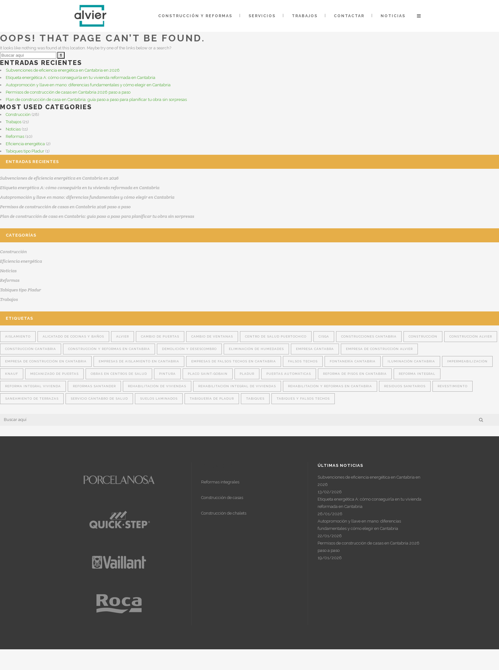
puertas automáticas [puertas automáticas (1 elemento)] (288, 373)
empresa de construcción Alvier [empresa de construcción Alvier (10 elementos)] (379, 349)
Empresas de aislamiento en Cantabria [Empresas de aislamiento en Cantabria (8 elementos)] (139, 361)
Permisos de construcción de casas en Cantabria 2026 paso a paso (68, 92)
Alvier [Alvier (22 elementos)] (122, 336)
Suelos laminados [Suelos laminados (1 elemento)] (159, 398)
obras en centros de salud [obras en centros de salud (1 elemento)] (119, 373)
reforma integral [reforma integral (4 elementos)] (417, 373)
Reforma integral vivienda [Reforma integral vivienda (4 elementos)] (33, 386)
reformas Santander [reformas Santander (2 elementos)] (94, 386)
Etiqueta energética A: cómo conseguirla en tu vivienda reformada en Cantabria (80, 77)
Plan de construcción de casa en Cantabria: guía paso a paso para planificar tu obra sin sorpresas (96, 99)
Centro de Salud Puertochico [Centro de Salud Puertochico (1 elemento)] (275, 336)
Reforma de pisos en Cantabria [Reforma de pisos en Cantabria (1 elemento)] (355, 373)
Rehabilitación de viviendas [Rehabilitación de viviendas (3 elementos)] (157, 386)
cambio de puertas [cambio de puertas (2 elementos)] (160, 336)
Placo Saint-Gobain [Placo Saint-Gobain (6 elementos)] (208, 373)
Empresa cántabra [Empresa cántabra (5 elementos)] (315, 349)
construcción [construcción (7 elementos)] (423, 336)
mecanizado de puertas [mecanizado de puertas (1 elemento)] (54, 373)
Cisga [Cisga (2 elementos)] (324, 336)
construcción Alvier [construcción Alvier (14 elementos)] (470, 336)
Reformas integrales (220, 482)
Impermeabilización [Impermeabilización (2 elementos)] (467, 361)
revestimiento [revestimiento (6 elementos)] (452, 386)
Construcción (18, 114)
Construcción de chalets (223, 513)
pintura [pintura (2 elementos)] (167, 373)
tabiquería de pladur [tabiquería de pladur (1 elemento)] (212, 398)
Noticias (13, 129)
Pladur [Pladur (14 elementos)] (247, 373)
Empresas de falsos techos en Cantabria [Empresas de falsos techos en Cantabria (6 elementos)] (233, 361)
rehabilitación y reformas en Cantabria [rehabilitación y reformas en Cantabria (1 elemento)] (330, 386)
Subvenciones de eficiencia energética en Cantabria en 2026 (63, 70)
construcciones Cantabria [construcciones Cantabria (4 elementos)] (369, 336)
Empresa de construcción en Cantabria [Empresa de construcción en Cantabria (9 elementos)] (46, 361)
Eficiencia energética (25, 143)
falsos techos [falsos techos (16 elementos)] (303, 361)
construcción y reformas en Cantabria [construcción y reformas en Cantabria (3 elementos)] (109, 349)
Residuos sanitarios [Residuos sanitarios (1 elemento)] (404, 386)
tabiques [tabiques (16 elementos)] (255, 398)
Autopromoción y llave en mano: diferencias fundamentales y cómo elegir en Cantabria (88, 84)
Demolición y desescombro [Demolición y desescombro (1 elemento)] (189, 349)
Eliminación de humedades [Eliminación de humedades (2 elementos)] (256, 349)
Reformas (15, 136)
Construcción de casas (222, 497)
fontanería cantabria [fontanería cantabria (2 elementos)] (353, 361)
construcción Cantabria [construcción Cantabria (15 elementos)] (30, 349)
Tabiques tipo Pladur (25, 151)
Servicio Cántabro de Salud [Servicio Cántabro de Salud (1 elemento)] (99, 398)
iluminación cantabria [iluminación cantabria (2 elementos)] (411, 361)
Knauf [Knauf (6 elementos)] (11, 373)
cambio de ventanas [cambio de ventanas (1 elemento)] (212, 336)
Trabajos (13, 121)
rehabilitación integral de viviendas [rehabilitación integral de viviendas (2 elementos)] (237, 386)
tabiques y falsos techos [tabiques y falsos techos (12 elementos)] (303, 398)
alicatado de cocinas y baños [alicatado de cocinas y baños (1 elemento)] (73, 336)
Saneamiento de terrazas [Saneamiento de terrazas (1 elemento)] (32, 398)
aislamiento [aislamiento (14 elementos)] (18, 336)
